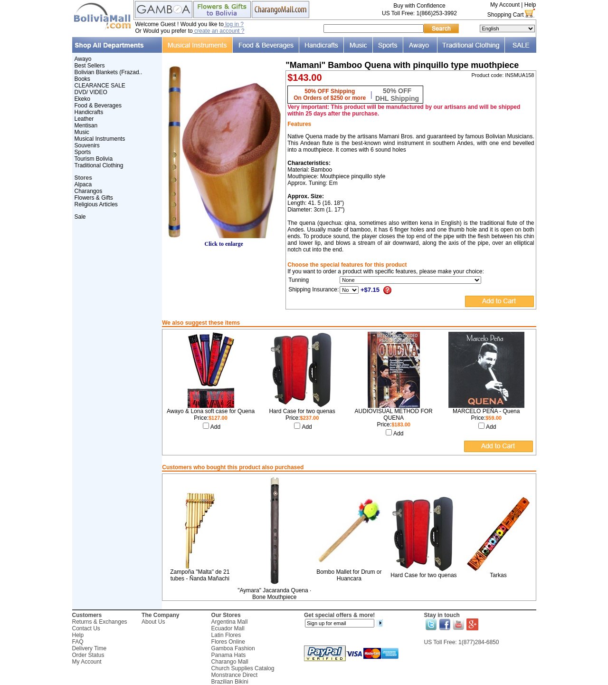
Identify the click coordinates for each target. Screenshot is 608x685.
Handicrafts (89, 112)
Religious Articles (96, 204)
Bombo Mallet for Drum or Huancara (348, 575)
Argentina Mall (229, 621)
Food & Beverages (98, 105)
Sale (80, 216)
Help (530, 4)
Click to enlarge (223, 241)
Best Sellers (90, 65)
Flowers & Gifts (94, 197)
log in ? (234, 24)
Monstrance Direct (234, 675)
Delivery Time (89, 648)
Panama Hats (228, 655)
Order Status (88, 655)
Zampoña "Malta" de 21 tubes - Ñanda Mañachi (199, 575)
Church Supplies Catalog (243, 668)
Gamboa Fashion (233, 648)
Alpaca (83, 184)
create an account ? (219, 31)
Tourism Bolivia (94, 158)
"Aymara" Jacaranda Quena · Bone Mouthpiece (274, 593)
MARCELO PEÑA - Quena (486, 411)
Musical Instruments (100, 138)
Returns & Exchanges (99, 621)
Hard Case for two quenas (302, 411)
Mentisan (86, 125)
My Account (505, 4)
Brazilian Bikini (229, 681)
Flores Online (228, 641)
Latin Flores (226, 635)
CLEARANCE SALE (100, 85)
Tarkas (498, 575)
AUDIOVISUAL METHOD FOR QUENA (394, 414)
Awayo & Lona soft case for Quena (211, 411)
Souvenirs (87, 145)
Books (82, 79)
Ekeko (82, 99)
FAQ (78, 641)
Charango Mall (229, 661)
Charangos (89, 191)
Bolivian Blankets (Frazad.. (108, 72)
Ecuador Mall (228, 628)
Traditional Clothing (99, 165)
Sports (83, 152)
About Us (153, 621)
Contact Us (86, 628)
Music (82, 132)
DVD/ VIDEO (91, 92)
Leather (84, 119)
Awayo (83, 59)
